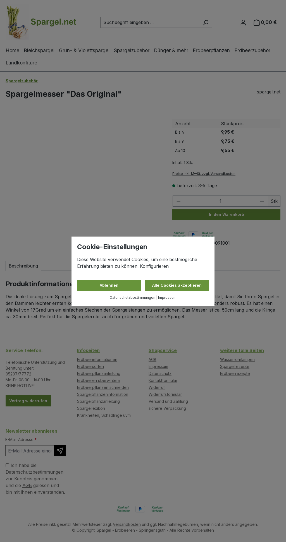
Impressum (167, 297)
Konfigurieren (154, 266)
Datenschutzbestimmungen (132, 297)
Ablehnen (109, 285)
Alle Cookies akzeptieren (177, 285)
